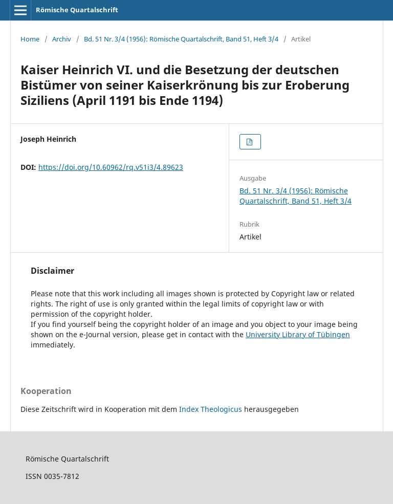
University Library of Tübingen (298, 334)
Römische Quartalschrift (77, 9)
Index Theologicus (211, 409)
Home (29, 38)
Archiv (61, 38)
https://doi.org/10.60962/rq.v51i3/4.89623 (110, 167)
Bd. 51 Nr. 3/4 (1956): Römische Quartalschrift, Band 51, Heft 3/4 (181, 38)
